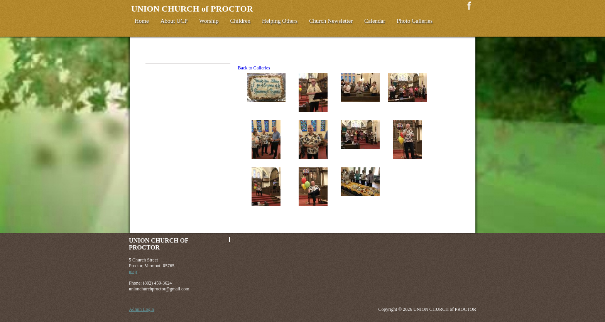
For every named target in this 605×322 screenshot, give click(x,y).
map (133, 271)
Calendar (374, 21)
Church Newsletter (331, 21)
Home (142, 21)
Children (240, 21)
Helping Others (279, 21)
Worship (208, 21)
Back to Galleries (254, 68)
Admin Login (141, 309)
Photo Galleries (415, 21)
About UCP (174, 21)
